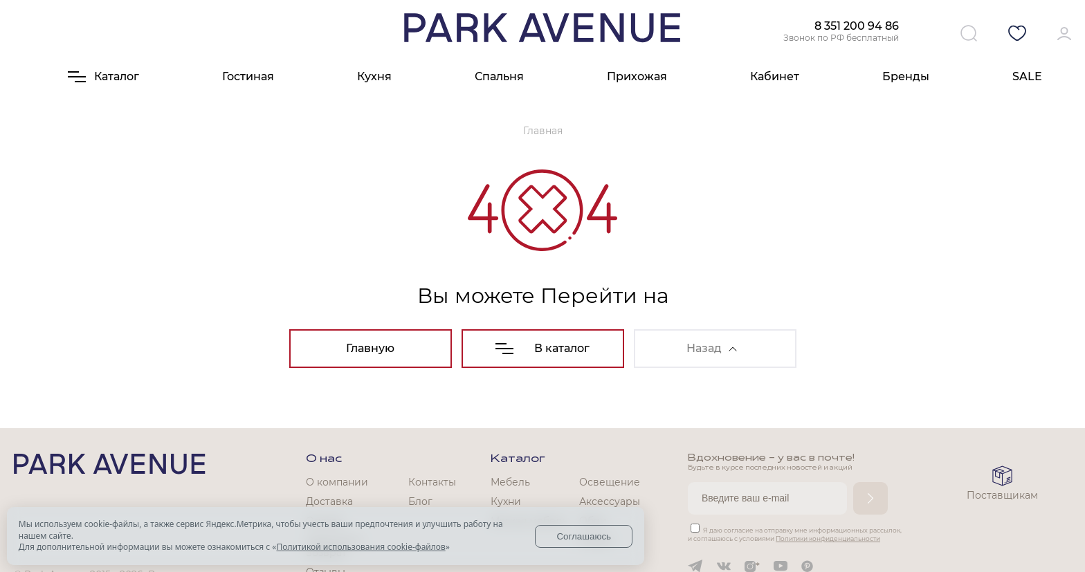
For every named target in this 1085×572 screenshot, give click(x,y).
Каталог (518, 459)
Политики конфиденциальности (828, 538)
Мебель (510, 482)
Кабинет (774, 76)
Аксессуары (609, 501)
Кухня (374, 76)
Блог (420, 501)
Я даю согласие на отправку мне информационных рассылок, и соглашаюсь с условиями (795, 534)
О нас (324, 459)
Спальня (499, 76)
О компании (337, 482)
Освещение (609, 482)
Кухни (506, 501)
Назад (711, 348)
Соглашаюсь (583, 536)
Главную (370, 348)
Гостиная (248, 76)
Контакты (432, 482)
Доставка (329, 501)
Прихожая (637, 76)
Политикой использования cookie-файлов (360, 547)
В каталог (542, 348)
